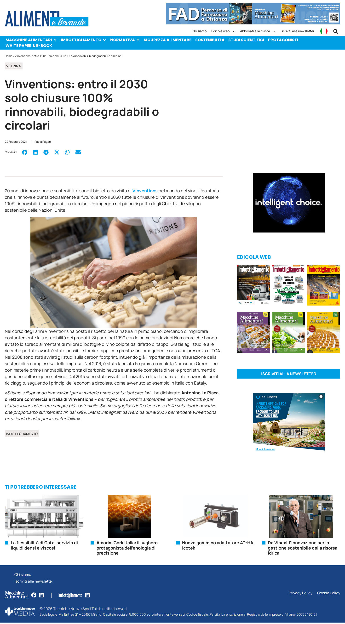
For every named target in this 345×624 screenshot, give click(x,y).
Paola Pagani (43, 142)
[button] (335, 31)
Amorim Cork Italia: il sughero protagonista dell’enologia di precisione (127, 548)
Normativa (125, 40)
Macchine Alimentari (31, 40)
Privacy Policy (300, 594)
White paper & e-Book (29, 45)
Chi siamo (199, 31)
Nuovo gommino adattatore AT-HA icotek (217, 545)
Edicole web (223, 31)
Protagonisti (283, 40)
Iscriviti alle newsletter (297, 31)
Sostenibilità (209, 40)
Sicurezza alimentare (167, 40)
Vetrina (13, 66)
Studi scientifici (246, 40)
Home (8, 56)
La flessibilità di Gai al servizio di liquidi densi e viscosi (44, 545)
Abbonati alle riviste (258, 31)
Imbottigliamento (83, 40)
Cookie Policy (328, 594)
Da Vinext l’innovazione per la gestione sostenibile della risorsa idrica (302, 548)
